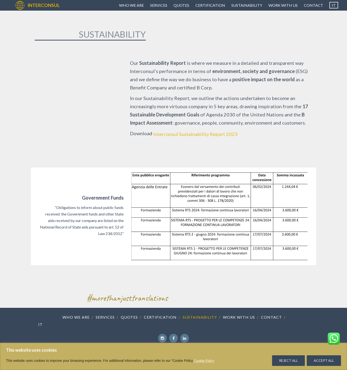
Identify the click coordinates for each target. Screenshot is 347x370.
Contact (313, 5)
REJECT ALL (288, 360)
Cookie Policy (204, 360)
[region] (173, 356)
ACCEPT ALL (324, 360)
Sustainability (246, 5)
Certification (210, 5)
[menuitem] (333, 5)
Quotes (181, 5)
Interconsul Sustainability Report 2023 (195, 134)
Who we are (131, 5)
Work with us (283, 5)
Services (158, 5)
